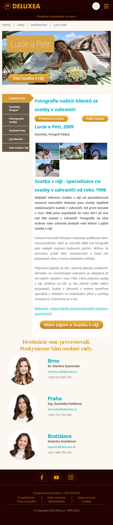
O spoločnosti (26, 497)
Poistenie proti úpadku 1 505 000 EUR (56, 493)
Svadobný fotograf (14, 108)
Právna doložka (26, 501)
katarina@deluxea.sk (62, 447)
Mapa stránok (86, 497)
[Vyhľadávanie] (96, 6)
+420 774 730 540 (59, 415)
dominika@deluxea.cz (62, 409)
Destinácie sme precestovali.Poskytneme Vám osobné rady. (56, 345)
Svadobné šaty (17, 130)
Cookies (86, 501)
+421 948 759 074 (59, 452)
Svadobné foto (17, 98)
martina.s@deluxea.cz (62, 372)
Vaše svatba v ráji (18, 147)
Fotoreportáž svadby (16, 120)
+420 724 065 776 (59, 377)
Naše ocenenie (56, 497)
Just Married (16, 139)
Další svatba (95, 119)
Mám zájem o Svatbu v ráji (71, 325)
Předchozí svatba (51, 119)
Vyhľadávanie (56, 501)
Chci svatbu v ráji (28, 78)
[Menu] (105, 6)
